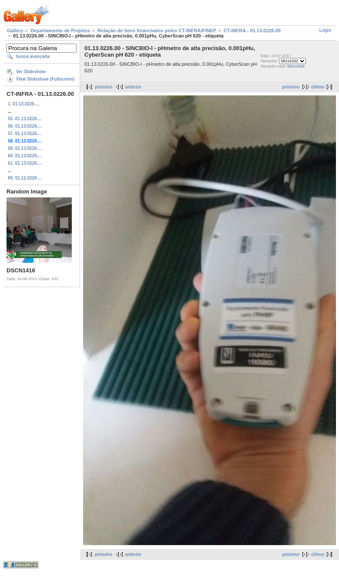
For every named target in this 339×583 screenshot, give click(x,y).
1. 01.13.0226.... (23, 104)
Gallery (15, 30)
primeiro (103, 87)
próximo (290, 87)
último (317, 87)
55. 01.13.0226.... (25, 118)
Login (325, 30)
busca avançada (33, 56)
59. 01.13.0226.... (25, 148)
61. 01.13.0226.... (25, 163)
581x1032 (296, 66)
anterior (133, 87)
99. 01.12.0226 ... (25, 178)
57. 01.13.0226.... (25, 133)
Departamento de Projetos (60, 30)
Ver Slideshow (31, 71)
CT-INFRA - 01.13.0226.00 (252, 30)
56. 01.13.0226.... (25, 126)
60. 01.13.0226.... (25, 155)
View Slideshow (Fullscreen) (45, 79)
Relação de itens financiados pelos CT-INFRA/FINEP (156, 30)
